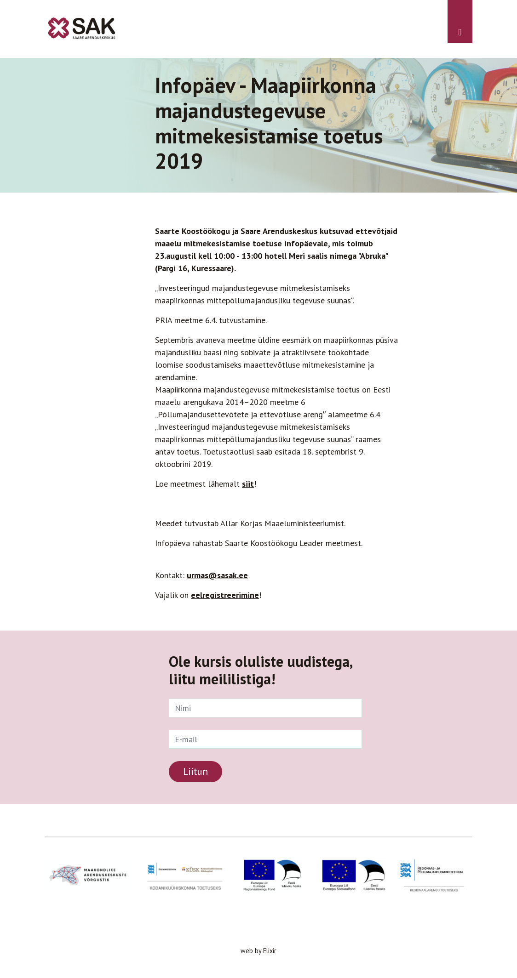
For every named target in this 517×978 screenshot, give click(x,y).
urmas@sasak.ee (217, 575)
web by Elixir (258, 950)
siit (248, 483)
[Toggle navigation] (460, 21)
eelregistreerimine (225, 595)
